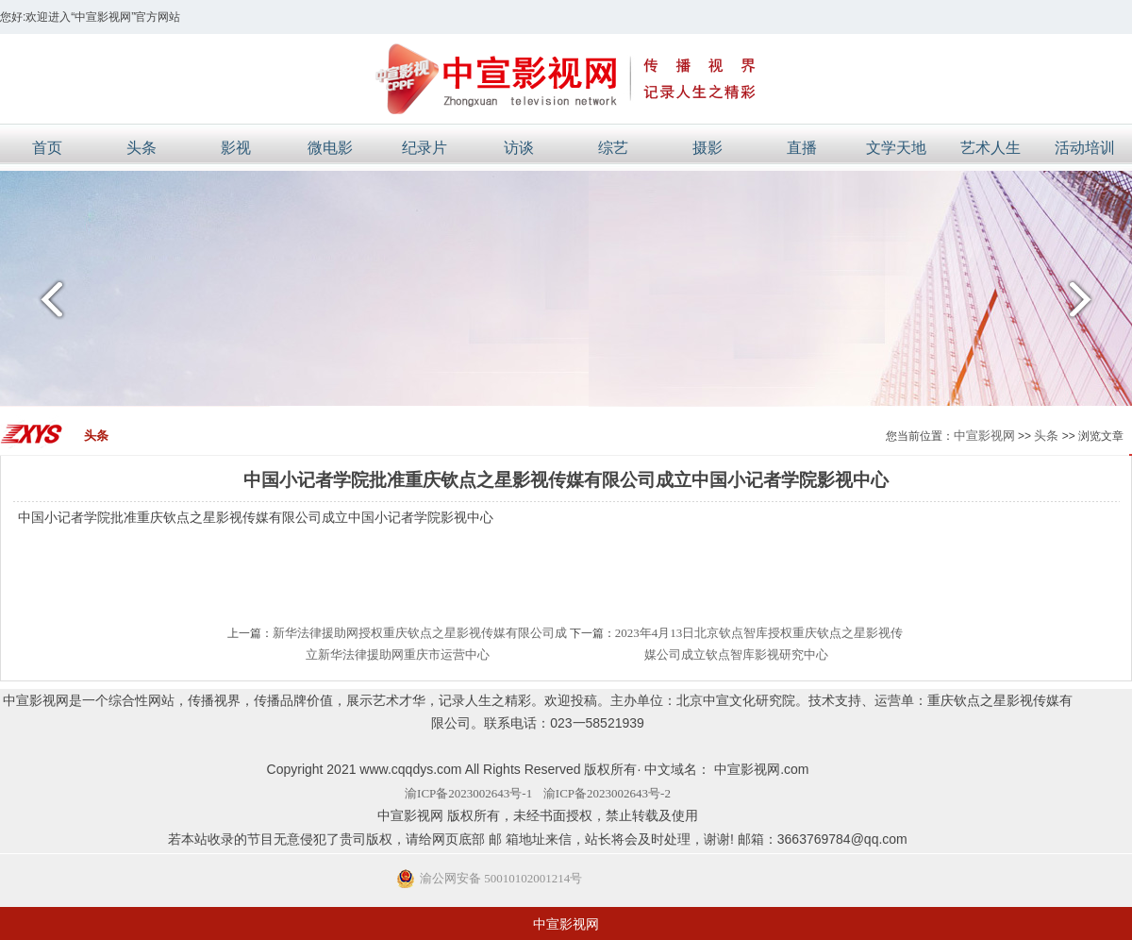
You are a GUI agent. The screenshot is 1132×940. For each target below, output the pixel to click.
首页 (47, 148)
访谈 (519, 148)
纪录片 (424, 148)
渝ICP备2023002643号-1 (468, 793)
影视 (236, 148)
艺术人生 (990, 148)
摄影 (707, 148)
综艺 (613, 148)
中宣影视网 (984, 435)
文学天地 (896, 148)
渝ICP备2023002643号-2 (607, 793)
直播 (802, 148)
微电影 (330, 148)
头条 (141, 148)
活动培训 (1085, 148)
